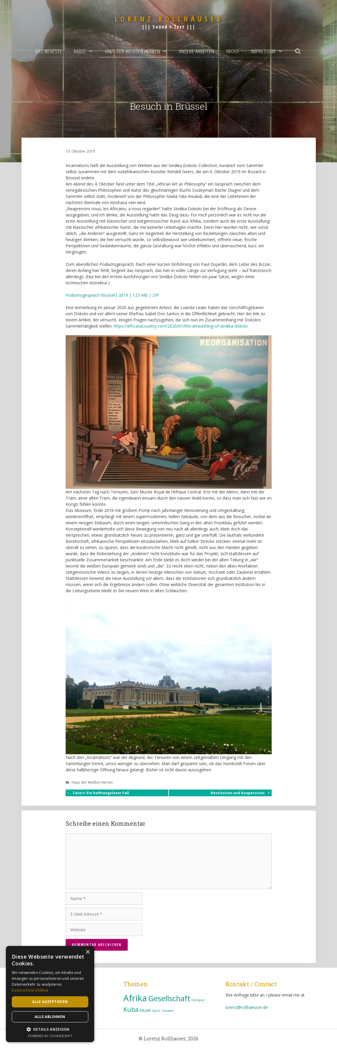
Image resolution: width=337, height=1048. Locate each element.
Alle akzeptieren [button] (50, 1001)
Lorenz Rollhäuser (168, 19)
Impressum (269, 51)
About (232, 51)
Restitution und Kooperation (238, 792)
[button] (50, 1029)
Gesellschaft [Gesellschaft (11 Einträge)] (169, 998)
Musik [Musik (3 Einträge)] (145, 1010)
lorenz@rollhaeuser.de (246, 1007)
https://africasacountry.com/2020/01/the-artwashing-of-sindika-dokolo (181, 326)
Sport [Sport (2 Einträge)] (156, 1011)
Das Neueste (49, 51)
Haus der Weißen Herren (139, 51)
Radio (86, 51)
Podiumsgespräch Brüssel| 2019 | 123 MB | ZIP (112, 295)
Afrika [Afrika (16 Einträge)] (135, 998)
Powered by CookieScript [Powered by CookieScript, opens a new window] (50, 1036)
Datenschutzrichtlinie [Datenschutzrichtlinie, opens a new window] (30, 990)
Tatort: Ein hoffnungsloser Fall (100, 792)
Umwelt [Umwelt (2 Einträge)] (168, 1011)
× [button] (87, 952)
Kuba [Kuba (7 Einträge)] (131, 1009)
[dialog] (50, 994)
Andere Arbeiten (196, 51)
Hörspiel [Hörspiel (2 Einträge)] (198, 1000)
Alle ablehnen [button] (50, 1016)
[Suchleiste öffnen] (298, 51)
